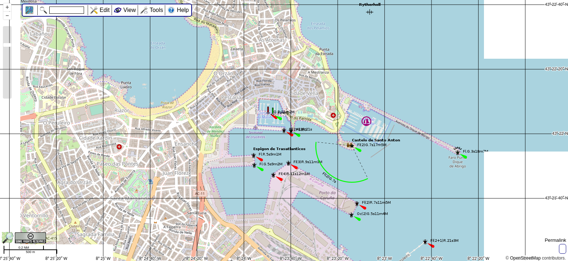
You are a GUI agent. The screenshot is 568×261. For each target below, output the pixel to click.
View (130, 10)
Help (183, 10)
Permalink (555, 240)
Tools (156, 10)
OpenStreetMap (525, 258)
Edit (105, 10)
